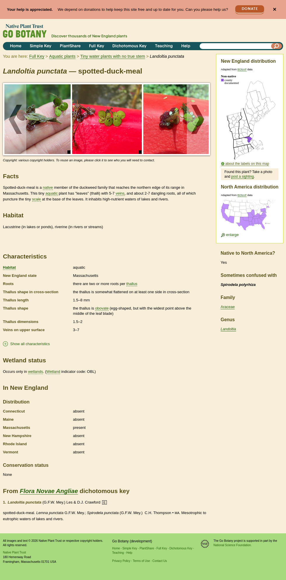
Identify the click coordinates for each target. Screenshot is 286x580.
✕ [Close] (274, 9)
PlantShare (70, 46)
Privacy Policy (121, 560)
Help (185, 46)
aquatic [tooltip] (52, 193)
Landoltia (228, 329)
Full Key (96, 46)
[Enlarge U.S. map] (249, 217)
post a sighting (242, 176)
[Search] (276, 46)
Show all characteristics (30, 344)
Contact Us (159, 560)
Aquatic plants (62, 56)
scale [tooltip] (36, 199)
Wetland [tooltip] (53, 371)
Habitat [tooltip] (9, 267)
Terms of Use (141, 560)
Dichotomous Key (129, 46)
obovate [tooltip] (102, 308)
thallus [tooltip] (131, 284)
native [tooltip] (48, 187)
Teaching (164, 46)
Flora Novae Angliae (49, 491)
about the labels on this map (247, 164)
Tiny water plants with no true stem (112, 56)
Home (15, 46)
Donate (250, 9)
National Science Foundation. (233, 545)
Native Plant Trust (14, 552)
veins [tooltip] (120, 193)
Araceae (228, 307)
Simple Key (40, 46)
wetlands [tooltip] (35, 371)
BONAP (242, 69)
